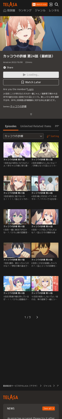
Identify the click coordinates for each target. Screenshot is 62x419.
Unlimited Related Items (35, 126)
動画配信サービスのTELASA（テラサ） (20, 385)
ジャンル (47, 385)
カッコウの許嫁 (18, 106)
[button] (40, 4)
